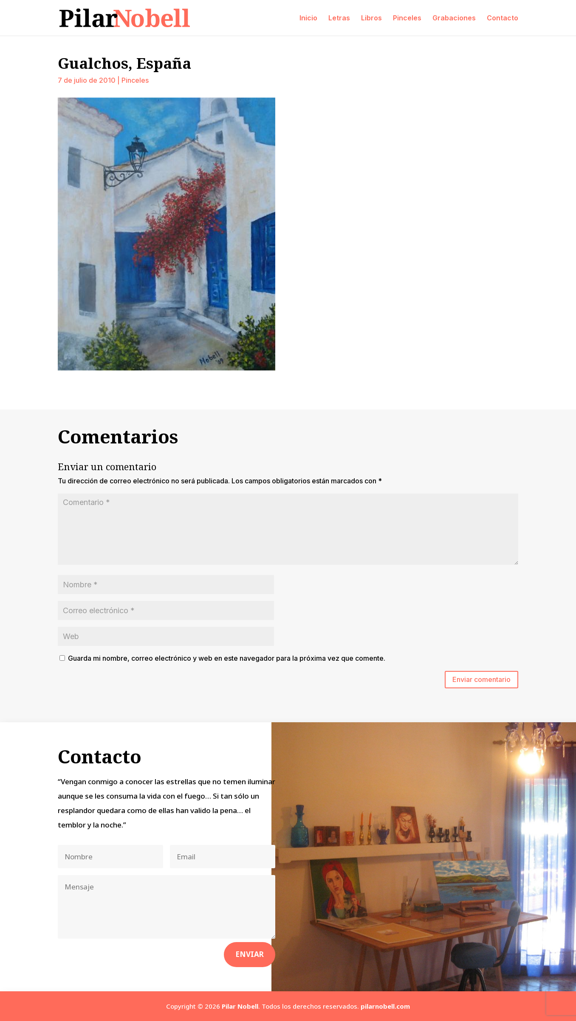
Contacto (502, 18)
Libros (371, 18)
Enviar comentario (481, 679)
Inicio (308, 18)
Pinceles (407, 18)
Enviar (249, 954)
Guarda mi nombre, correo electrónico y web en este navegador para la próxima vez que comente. (226, 658)
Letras (339, 18)
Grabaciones (454, 18)
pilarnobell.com (385, 1006)
